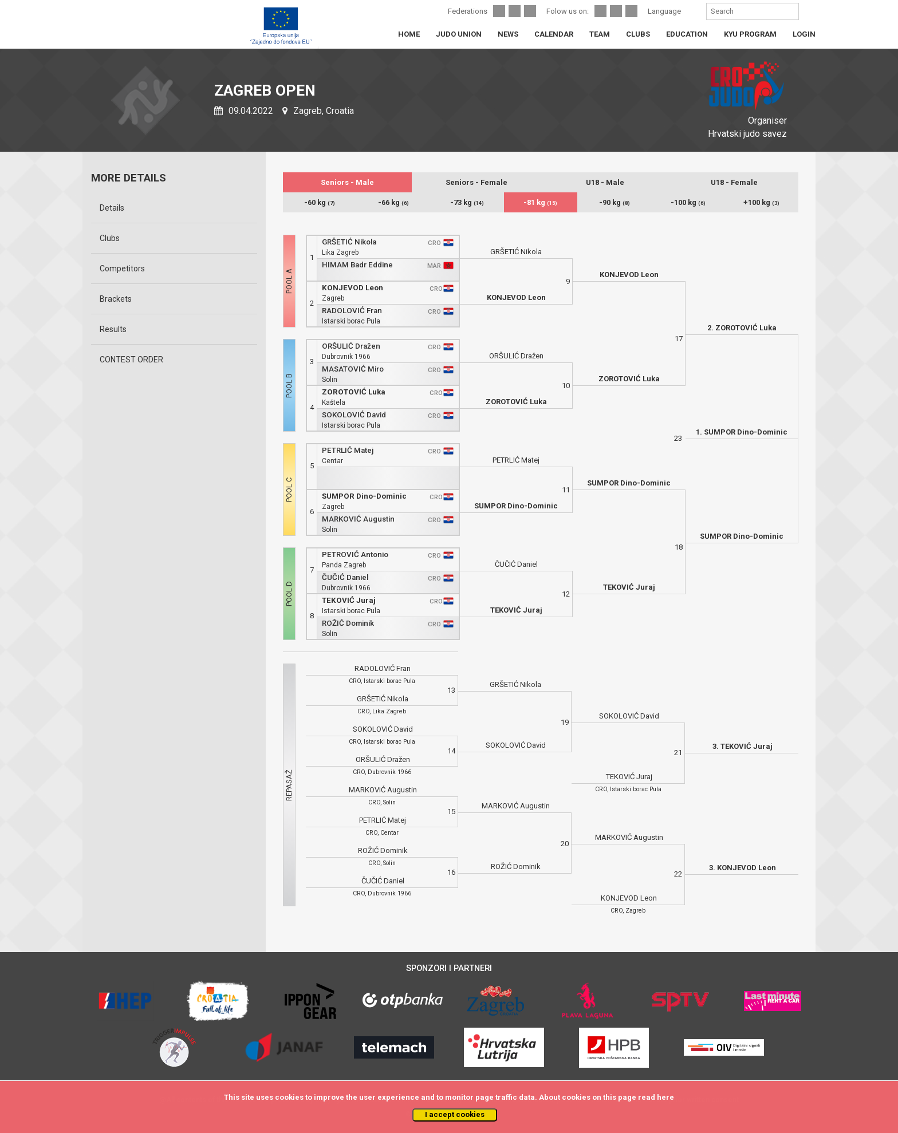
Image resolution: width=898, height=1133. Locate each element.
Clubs (110, 238)
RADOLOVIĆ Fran (352, 310)
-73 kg (467, 202)
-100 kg (688, 202)
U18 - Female (734, 182)
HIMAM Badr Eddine (357, 264)
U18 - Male (605, 182)
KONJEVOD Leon (352, 287)
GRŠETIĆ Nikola (349, 242)
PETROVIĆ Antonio (355, 554)
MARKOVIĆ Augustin (358, 519)
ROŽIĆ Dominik (348, 623)
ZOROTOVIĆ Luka (353, 392)
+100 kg (761, 202)
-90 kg (614, 202)
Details (112, 207)
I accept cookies (455, 1114)
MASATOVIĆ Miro (353, 369)
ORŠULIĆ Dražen (351, 346)
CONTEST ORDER (131, 359)
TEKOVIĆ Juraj (349, 600)
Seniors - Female (476, 182)
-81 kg (540, 202)
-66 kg (393, 202)
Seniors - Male (347, 182)
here (665, 1097)
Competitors (122, 268)
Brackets (116, 298)
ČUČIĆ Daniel (345, 577)
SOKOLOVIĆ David (354, 414)
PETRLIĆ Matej (347, 450)
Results (113, 329)
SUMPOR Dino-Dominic (364, 496)
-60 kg (319, 202)
